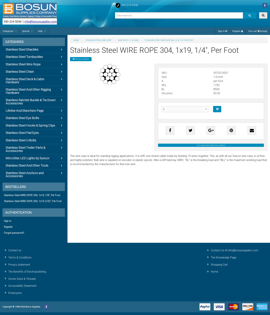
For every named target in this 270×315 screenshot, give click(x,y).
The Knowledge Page (223, 257)
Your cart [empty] (257, 31)
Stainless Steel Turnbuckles (24, 57)
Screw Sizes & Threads (22, 278)
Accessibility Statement (22, 285)
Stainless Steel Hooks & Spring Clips (30, 125)
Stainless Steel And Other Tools (27, 165)
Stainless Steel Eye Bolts (22, 118)
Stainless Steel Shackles (22, 49)
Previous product (81, 59)
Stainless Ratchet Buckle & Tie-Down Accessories (30, 101)
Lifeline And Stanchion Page (25, 110)
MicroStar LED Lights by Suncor (27, 158)
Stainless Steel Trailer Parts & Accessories (25, 149)
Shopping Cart (219, 264)
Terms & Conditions (19, 257)
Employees (15, 293)
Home (214, 271)
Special (25, 31)
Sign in (222, 31)
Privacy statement (19, 264)
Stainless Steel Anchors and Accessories (24, 174)
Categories (8, 31)
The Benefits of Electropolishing (27, 271)
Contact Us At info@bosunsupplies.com (234, 250)
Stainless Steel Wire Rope (23, 64)
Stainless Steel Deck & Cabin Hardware (25, 80)
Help (40, 31)
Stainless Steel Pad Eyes (22, 133)
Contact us (14, 250)
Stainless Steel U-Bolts (21, 140)
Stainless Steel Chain (20, 71)
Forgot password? (14, 233)
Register (237, 31)
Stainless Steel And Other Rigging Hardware (28, 91)
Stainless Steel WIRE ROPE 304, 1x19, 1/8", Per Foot (32, 195)
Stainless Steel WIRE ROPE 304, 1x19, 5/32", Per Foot (33, 201)
